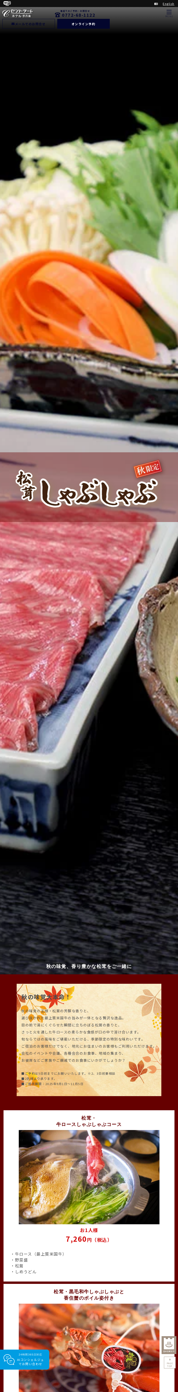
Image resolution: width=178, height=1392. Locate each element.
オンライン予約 (83, 24)
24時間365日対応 (30, 1359)
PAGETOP (170, 1365)
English (168, 4)
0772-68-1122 (78, 15)
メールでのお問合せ (28, 24)
